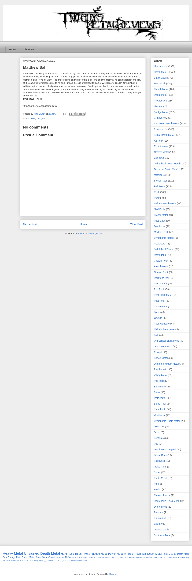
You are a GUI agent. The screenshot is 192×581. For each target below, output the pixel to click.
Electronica (160, 518)
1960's (165, 557)
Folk (33, 118)
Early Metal (38, 560)
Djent (157, 312)
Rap (187, 557)
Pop (156, 443)
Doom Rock (160, 455)
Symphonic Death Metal (167, 421)
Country (158, 523)
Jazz (156, 432)
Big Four (173, 557)
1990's (120, 557)
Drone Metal (160, 506)
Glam (44, 557)
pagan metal (160, 306)
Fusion (157, 489)
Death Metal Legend (165, 449)
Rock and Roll (161, 278)
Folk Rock (159, 460)
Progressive (160, 100)
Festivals (159, 438)
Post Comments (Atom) (90, 233)
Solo (160, 557)
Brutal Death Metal (164, 135)
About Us (29, 49)
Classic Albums (56, 557)
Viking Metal (160, 375)
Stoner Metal (161, 215)
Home (12, 49)
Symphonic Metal (163, 237)
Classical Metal (162, 495)
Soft (155, 557)
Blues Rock (160, 403)
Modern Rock (161, 232)
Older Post (136, 224)
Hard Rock (159, 83)
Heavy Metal (161, 66)
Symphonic (160, 409)
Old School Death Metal (167, 163)
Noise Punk (160, 466)
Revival (158, 352)
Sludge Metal (161, 112)
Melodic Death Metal (165, 203)
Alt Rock (158, 140)
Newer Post (30, 224)
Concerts (159, 157)
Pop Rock (159, 380)
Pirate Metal (160, 478)
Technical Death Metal (166, 169)
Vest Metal (159, 415)
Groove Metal (161, 152)
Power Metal (161, 129)
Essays (181, 557)
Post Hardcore (161, 323)
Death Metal (160, 72)
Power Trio (15, 560)
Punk (157, 198)
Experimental (161, 146)
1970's (92, 557)
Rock (157, 192)
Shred (157, 472)
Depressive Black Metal (166, 501)
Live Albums (129, 557)
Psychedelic (160, 369)
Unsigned (41, 118)
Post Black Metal (163, 295)
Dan (5, 557)
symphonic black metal (166, 363)
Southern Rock (162, 535)
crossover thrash (163, 346)
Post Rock (159, 300)
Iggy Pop (47, 560)
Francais (158, 512)
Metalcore (159, 174)
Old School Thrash (164, 249)
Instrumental (160, 283)
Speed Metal (161, 358)
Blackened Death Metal (166, 123)
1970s (30, 560)
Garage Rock (161, 272)
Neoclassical (161, 529)
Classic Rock (161, 260)
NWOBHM (159, 209)
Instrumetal (160, 398)
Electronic (159, 386)
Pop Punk (159, 289)
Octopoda (55, 560)
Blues (157, 392)
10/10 (68, 557)
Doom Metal (160, 94)
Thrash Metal (161, 89)
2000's (139, 557)
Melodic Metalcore (164, 329)
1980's (113, 557)
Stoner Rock (160, 180)
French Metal (161, 266)
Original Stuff (65, 560)
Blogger (113, 574)
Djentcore (159, 426)
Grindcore (159, 117)
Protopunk (24, 560)
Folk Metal (159, 186)
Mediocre (6, 560)
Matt (18, 557)
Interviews (159, 243)
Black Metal (160, 77)
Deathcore (159, 226)
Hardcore (159, 106)
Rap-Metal (147, 557)
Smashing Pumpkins (79, 560)
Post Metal (159, 220)
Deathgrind (160, 255)
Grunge (158, 317)
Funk (156, 483)
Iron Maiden (82, 557)
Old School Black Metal (166, 340)
